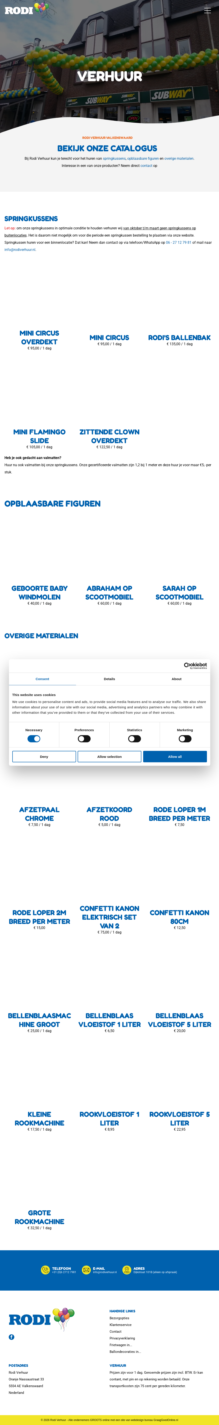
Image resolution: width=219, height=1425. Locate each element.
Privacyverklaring (122, 1338)
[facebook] (11, 1337)
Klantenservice (121, 1325)
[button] (207, 10)
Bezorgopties (119, 1318)
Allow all (175, 757)
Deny (44, 757)
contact (146, 166)
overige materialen (178, 158)
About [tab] (177, 679)
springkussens (114, 158)
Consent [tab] (42, 679)
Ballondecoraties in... (125, 1352)
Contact (115, 1332)
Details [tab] (109, 679)
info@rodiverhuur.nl (19, 250)
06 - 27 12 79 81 (178, 242)
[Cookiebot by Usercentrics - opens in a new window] (187, 665)
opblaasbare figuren (143, 158)
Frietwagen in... (121, 1345)
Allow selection (109, 757)
